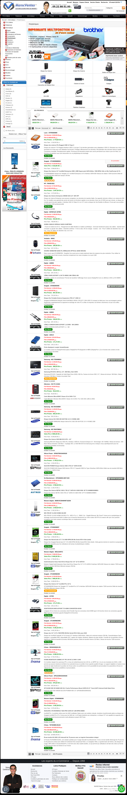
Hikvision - (52, 384)
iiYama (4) (9, 121)
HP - (49, 183)
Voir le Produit (35, 144)
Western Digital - (57, 500)
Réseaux (42, 16)
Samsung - (52, 359)
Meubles (95, 16)
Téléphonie (18, 16)
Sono (60, 16)
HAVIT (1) (9, 112)
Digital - (52, 212)
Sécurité (70, 16)
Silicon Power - (55, 453)
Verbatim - (49, 238)
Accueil (4, 20)
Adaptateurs (79, 96)
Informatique (30, 16)
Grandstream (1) (11, 109)
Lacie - (50, 132)
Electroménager (82, 16)
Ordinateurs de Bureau (14, 34)
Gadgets (108, 83)
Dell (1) (8, 96)
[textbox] (95, 7)
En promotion (115, 160)
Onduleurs (10, 42)
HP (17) (8, 116)
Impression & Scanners (14, 50)
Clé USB (46, 96)
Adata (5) (8, 89)
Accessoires (8, 53)
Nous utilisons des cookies (60, 777)
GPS (6, 46)
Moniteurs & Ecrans (46, 107)
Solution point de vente (14, 57)
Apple (9, 30)
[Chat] (5, 789)
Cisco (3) (8, 93)
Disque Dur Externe (79, 71)
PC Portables (11, 32)
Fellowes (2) (9, 105)
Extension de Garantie (12, 51)
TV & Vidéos (6, 16)
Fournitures (116, 16)
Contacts (54, 775)
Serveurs (10, 40)
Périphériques (11, 38)
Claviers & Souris (79, 83)
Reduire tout (13, 134)
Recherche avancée (94, 10)
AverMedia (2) (10, 91)
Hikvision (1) (9, 114)
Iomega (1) (9, 123)
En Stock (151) (10, 130)
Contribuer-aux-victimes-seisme (59, 781)
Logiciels (9, 44)
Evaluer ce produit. (49, 158)
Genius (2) (9, 107)
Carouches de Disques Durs (46, 85)
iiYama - (52, 647)
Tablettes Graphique (79, 107)
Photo (52, 16)
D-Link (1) (9, 103)
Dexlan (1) (9, 98)
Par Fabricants (56, 773)
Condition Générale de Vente (60, 771)
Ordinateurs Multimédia (12, 48)
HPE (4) (8, 119)
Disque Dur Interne (46, 71)
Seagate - (52, 161)
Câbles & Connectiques (109, 96)
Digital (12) (9, 100)
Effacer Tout (22, 134)
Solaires (105, 16)
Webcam (108, 107)
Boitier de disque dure (108, 72)
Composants (11, 36)
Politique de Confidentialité (60, 779)
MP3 (6, 55)
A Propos (54, 769)
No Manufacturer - (56, 478)
